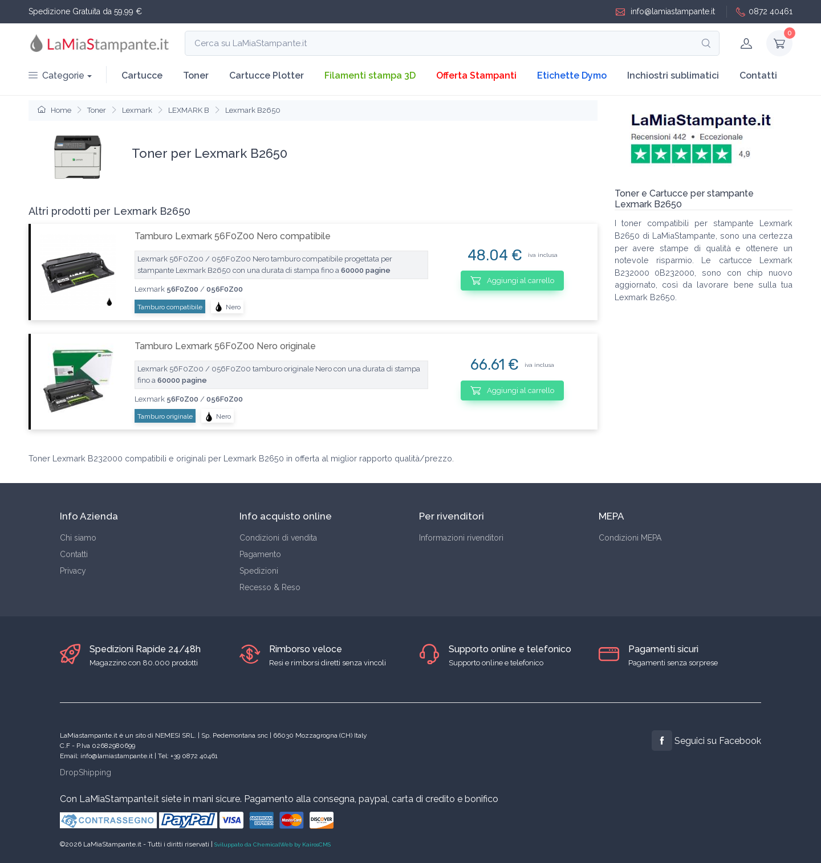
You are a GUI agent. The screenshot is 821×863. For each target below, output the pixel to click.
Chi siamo (78, 537)
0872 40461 (764, 12)
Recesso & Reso (269, 587)
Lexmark (137, 110)
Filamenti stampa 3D (370, 75)
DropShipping (85, 772)
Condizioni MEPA (630, 537)
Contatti (758, 75)
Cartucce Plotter (266, 75)
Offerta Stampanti (476, 75)
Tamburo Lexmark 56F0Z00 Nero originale (225, 346)
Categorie (56, 75)
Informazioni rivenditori (461, 537)
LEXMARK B (188, 110)
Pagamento (260, 554)
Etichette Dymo (572, 75)
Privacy (73, 570)
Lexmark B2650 (253, 110)
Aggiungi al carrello (512, 280)
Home (54, 110)
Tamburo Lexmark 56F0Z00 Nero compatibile (233, 236)
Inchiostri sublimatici (673, 75)
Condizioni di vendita (278, 537)
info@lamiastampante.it (665, 12)
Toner (196, 75)
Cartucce (141, 75)
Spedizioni (258, 570)
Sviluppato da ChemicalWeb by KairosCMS (272, 844)
